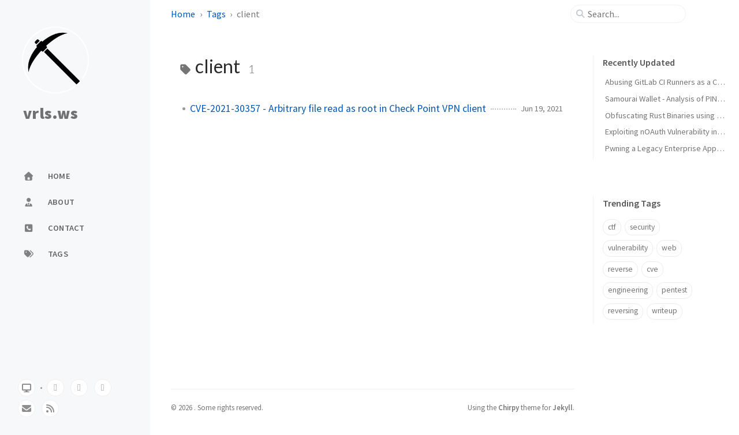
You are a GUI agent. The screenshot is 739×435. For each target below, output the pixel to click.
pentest (674, 290)
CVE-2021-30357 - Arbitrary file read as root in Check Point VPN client (338, 108)
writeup (664, 311)
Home (183, 14)
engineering (628, 290)
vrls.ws (50, 113)
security (642, 227)
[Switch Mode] (26, 388)
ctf (612, 227)
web (669, 248)
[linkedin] (103, 388)
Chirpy (508, 407)
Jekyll (563, 407)
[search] (633, 13)
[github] (55, 388)
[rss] (50, 408)
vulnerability (628, 248)
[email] (26, 408)
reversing (623, 311)
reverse (620, 269)
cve (652, 269)
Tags (216, 14)
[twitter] (79, 388)
